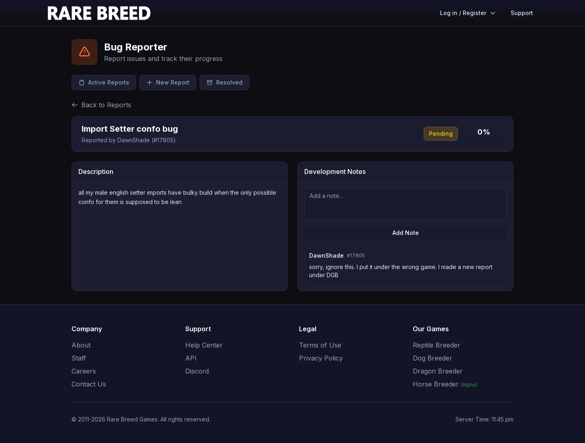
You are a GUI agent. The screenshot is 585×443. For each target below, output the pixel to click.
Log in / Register (468, 12)
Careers (84, 371)
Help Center (204, 345)
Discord (197, 371)
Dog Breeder (432, 358)
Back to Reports (101, 105)
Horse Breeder (445, 384)
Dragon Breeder (438, 371)
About (81, 345)
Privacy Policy (321, 358)
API (191, 358)
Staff (79, 358)
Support (522, 12)
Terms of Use (320, 345)
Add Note (405, 232)
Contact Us (89, 384)
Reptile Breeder (436, 345)
